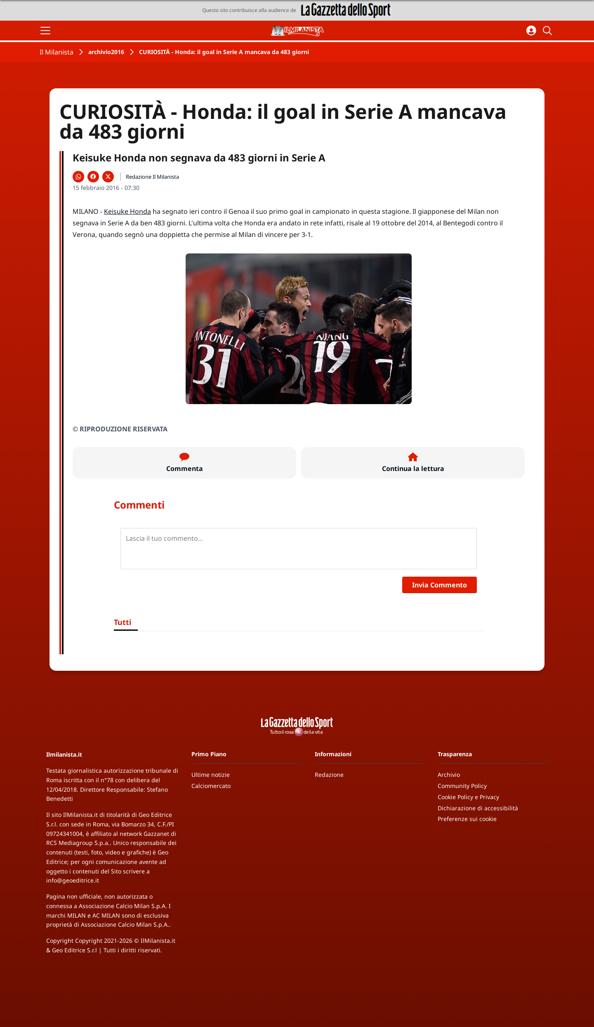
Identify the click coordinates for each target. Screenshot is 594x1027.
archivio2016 (106, 52)
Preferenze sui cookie (467, 819)
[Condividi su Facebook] (93, 176)
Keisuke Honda (127, 211)
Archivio (449, 775)
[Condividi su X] (108, 176)
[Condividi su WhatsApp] (78, 176)
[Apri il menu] (45, 30)
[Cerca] (548, 30)
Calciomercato (211, 786)
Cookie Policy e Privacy (468, 797)
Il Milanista (56, 52)
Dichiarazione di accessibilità (478, 808)
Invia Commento (439, 584)
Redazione (329, 775)
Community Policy (462, 786)
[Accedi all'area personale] (531, 30)
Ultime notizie (210, 775)
